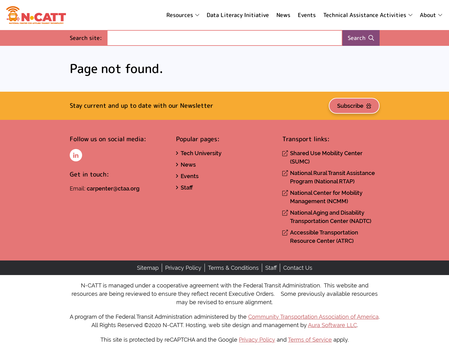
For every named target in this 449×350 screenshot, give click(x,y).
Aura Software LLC (332, 325)
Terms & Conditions (233, 268)
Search (361, 38)
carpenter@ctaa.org (113, 188)
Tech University (201, 153)
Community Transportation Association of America (313, 316)
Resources (179, 15)
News (283, 15)
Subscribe (354, 106)
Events (307, 15)
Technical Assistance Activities (364, 15)
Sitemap (148, 268)
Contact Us (297, 268)
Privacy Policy (183, 268)
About (428, 15)
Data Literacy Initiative (238, 15)
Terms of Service (310, 339)
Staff (187, 187)
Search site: (88, 38)
